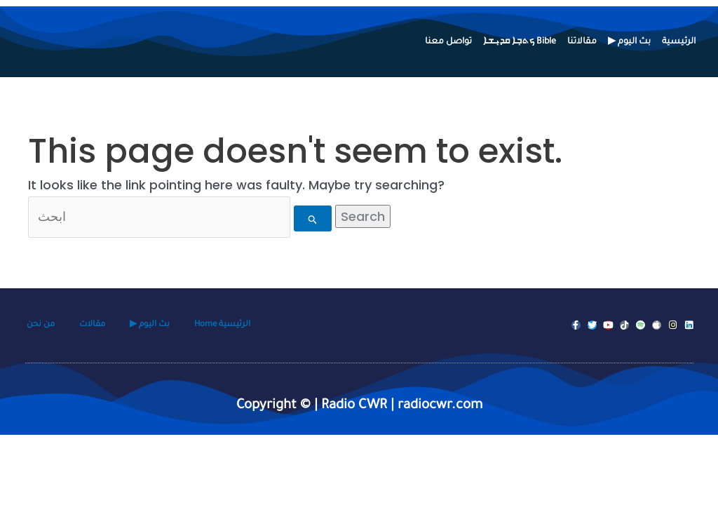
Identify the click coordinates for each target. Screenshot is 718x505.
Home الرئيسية (222, 325)
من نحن (41, 325)
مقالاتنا (582, 42)
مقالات (92, 325)
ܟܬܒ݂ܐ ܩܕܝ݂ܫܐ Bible (519, 42)
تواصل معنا (448, 42)
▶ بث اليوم (629, 42)
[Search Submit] (316, 218)
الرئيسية (679, 42)
